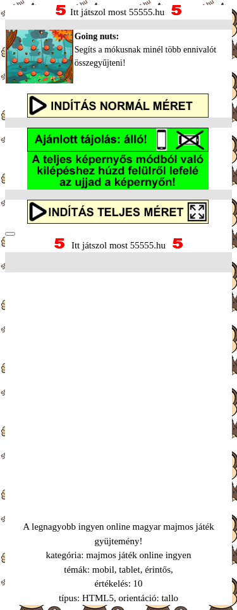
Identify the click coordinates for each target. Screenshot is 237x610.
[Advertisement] (118, 380)
